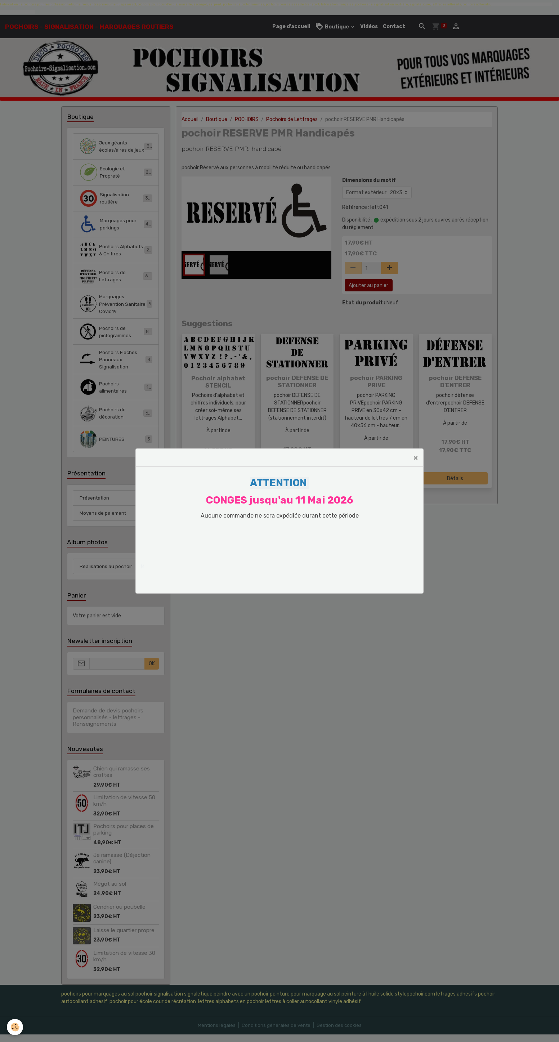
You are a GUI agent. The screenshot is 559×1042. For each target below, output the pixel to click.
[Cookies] (15, 1027)
